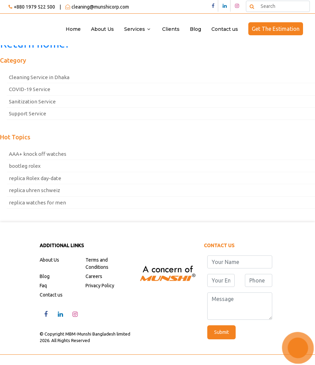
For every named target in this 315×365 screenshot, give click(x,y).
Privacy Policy (100, 285)
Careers (94, 276)
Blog (195, 29)
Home (73, 29)
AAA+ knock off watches (37, 154)
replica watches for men (37, 202)
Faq (43, 285)
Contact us (224, 29)
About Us (102, 29)
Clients (171, 29)
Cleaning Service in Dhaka (39, 77)
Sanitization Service (32, 101)
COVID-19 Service (29, 89)
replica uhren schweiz (34, 190)
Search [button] (251, 6)
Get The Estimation (276, 29)
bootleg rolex (25, 166)
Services (134, 29)
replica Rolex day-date (35, 178)
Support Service (27, 113)
